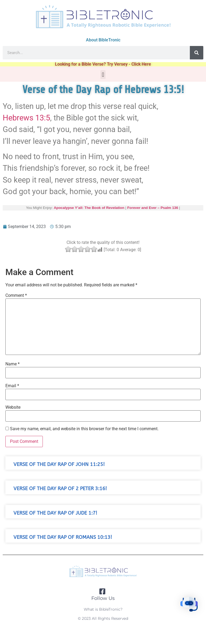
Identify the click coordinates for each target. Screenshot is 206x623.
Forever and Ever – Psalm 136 (152, 208)
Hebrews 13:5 (26, 117)
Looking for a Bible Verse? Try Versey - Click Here (103, 64)
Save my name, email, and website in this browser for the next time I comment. (84, 429)
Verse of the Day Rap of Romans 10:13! (62, 537)
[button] (103, 74)
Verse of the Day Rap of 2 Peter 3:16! (60, 489)
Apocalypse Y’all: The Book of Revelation (89, 208)
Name (12, 364)
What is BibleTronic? (103, 609)
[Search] (196, 52)
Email (12, 386)
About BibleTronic (103, 39)
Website (12, 407)
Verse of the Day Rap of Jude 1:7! (55, 513)
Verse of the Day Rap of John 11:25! (59, 464)
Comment (16, 295)
